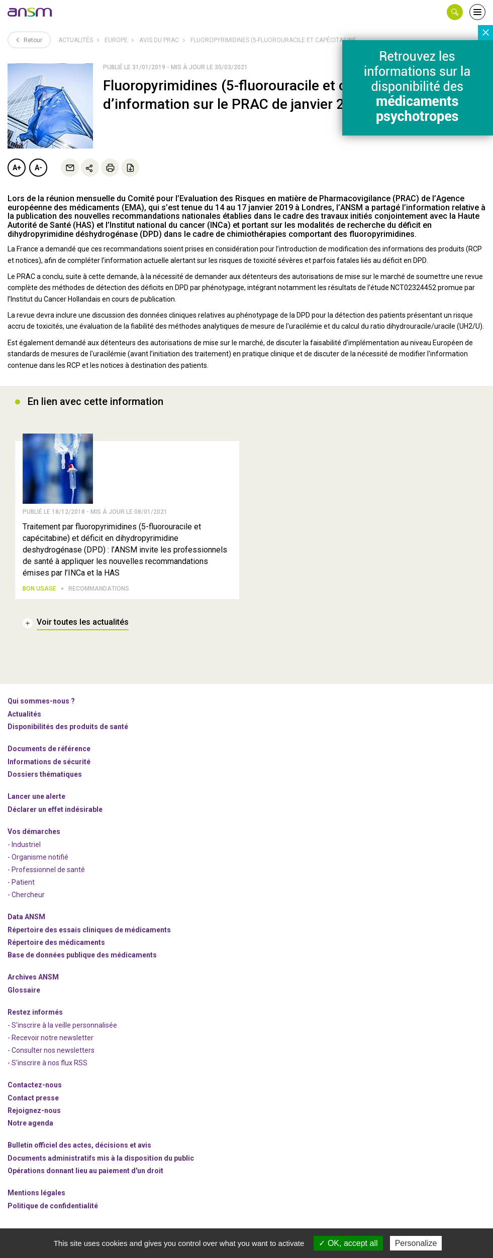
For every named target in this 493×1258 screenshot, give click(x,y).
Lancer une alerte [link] (36, 798)
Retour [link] (29, 40)
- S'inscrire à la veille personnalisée (62, 1027)
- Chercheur (26, 897)
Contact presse (33, 1100)
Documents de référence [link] (49, 751)
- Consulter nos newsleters (51, 1052)
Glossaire (24, 992)
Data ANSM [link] (26, 919)
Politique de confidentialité (53, 1208)
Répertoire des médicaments (56, 944)
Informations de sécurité (49, 764)
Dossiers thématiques (45, 776)
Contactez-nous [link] (35, 1087)
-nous (34, 1112)
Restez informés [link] (35, 1014)
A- (38, 168)
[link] (30, 12)
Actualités (75, 40)
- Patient (21, 884)
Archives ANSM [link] (33, 979)
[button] (455, 12)
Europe (116, 40)
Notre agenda (30, 1125)
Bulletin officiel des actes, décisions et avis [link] (79, 1147)
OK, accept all (348, 1243)
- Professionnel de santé (46, 872)
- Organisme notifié (38, 859)
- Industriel (24, 847)
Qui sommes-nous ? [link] (41, 703)
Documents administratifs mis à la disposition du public (101, 1160)
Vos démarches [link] (34, 833)
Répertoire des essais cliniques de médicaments (89, 932)
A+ (17, 168)
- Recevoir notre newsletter (50, 1040)
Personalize (416, 1243)
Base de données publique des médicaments (82, 957)
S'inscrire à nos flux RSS (49, 1065)
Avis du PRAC (159, 40)
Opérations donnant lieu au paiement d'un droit (85, 1173)
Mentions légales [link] (36, 1195)
